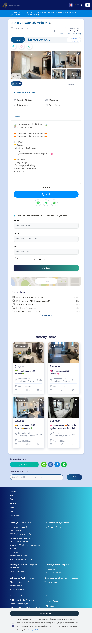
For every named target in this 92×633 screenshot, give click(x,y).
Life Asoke (14, 552)
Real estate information (25, 92)
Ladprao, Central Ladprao (56, 564)
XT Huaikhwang (70, 12)
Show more (46, 315)
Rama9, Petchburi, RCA (20, 522)
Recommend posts (27, 12)
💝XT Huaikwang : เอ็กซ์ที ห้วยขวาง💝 (60, 372)
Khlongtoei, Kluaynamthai (56, 522)
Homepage (13, 12)
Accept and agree (24, 259)
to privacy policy (38, 259)
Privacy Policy (52, 600)
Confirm (46, 268)
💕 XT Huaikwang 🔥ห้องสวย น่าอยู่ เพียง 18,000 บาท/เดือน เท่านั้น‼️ (63, 426)
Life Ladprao (49, 568)
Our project (15, 515)
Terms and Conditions (55, 595)
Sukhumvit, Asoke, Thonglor (23, 577)
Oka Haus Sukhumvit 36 (20, 582)
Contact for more (18, 459)
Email (16, 246)
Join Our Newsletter (19, 471)
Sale (12, 495)
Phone (16, 233)
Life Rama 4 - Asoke (52, 527)
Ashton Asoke (16, 585)
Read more (19, 171)
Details (17, 116)
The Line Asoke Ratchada (21, 559)
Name (16, 220)
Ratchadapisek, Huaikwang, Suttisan (49, 12)
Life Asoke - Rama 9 (18, 527)
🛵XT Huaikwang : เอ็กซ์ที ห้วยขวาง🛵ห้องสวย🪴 (25, 426)
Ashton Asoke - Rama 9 (20, 555)
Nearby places (18, 292)
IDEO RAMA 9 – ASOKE (19, 541)
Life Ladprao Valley (52, 572)
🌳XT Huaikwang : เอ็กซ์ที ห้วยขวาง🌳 (25, 372)
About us (50, 605)
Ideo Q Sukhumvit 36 (19, 589)
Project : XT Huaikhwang (70, 33)
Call (46, 194)
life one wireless (17, 571)
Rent (12, 499)
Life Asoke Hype (17, 530)
